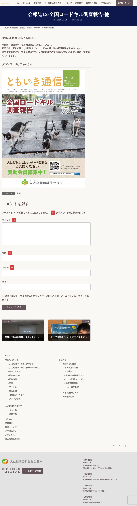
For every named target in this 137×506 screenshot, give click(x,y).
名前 (7, 257)
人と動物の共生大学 (13, 410)
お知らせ (9, 424)
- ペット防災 (67, 376)
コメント (9, 220)
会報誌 (19, 193)
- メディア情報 (14, 403)
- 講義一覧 (12, 418)
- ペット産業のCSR (70, 397)
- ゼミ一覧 (12, 414)
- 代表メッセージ (15, 376)
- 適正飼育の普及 (69, 368)
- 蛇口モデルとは (15, 380)
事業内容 (62, 364)
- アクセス (12, 391)
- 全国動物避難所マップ (74, 380)
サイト (5, 286)
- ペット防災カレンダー (74, 384)
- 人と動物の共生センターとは (21, 368)
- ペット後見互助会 (70, 372)
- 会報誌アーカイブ (16, 399)
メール (8, 272)
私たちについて (11, 364)
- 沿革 (10, 387)
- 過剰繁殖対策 (68, 401)
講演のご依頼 (10, 431)
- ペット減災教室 (71, 391)
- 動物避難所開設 (71, 387)
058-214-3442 (11, 476)
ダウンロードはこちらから (17, 64)
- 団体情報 (12, 384)
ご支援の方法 (10, 435)
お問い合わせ (124, 3)
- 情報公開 (12, 395)
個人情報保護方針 (12, 443)
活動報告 (9, 427)
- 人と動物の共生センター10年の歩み (23, 372)
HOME (8, 359)
